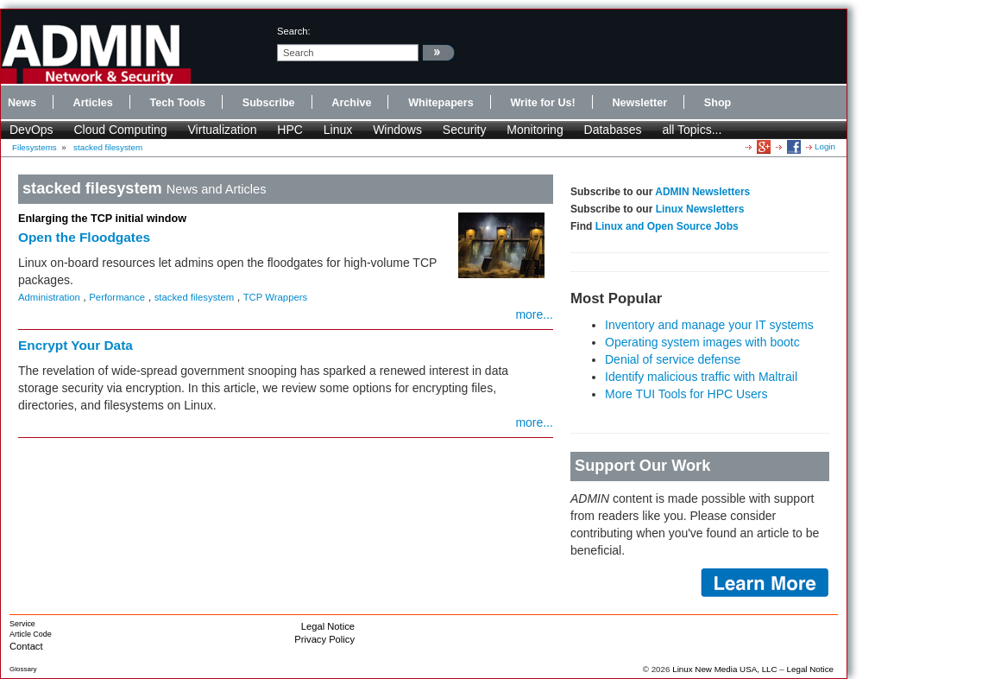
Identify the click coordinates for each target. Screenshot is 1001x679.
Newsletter (639, 103)
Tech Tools (177, 103)
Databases (613, 129)
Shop (717, 103)
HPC (290, 129)
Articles (93, 103)
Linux (338, 129)
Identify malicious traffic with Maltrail (701, 377)
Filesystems (34, 147)
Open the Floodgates (84, 237)
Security (465, 129)
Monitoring (535, 129)
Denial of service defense (672, 359)
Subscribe (268, 103)
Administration (49, 297)
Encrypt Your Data (75, 345)
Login (825, 146)
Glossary (23, 669)
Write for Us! (542, 103)
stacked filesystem (107, 147)
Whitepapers (441, 103)
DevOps (31, 129)
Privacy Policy (324, 639)
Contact (26, 646)
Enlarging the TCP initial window (102, 219)
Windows (397, 129)
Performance (117, 297)
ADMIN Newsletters (702, 192)
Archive (351, 103)
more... (534, 314)
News (22, 103)
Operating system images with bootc (702, 342)
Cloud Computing (120, 129)
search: (294, 31)
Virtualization (222, 129)
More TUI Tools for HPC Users (686, 394)
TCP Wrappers (275, 297)
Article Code (30, 634)
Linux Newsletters (700, 209)
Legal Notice (328, 626)
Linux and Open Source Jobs (667, 226)
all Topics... (691, 129)
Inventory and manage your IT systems (709, 325)
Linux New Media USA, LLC (724, 669)
